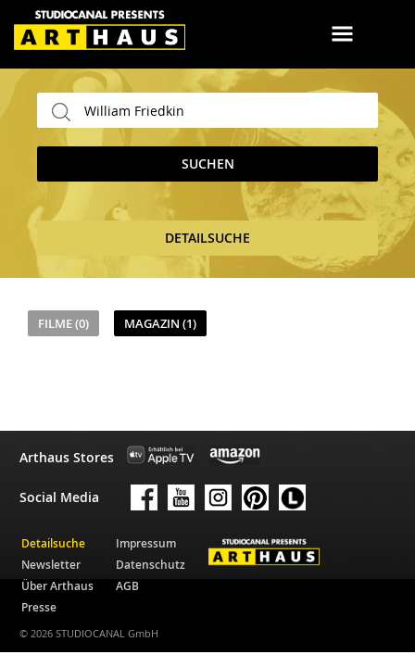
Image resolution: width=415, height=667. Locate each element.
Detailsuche (53, 543)
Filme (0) (63, 323)
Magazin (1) (160, 323)
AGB (127, 586)
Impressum (146, 543)
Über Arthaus (57, 586)
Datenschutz (150, 565)
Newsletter (51, 565)
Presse (39, 607)
